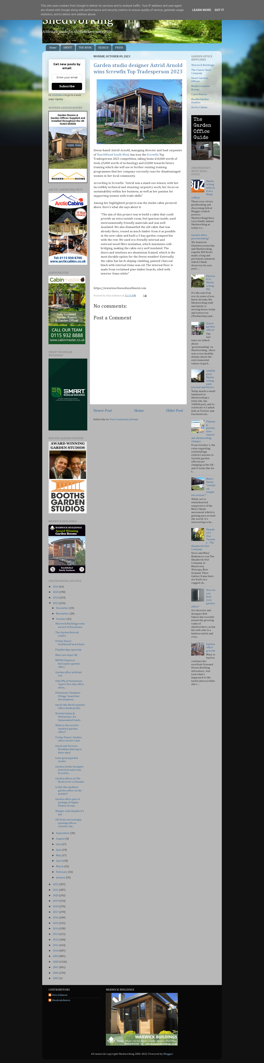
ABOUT (67, 47)
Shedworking (77, 20)
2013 (56, 934)
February (62, 872)
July (58, 844)
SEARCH (103, 47)
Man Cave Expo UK (66, 655)
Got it (219, 10)
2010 (56, 950)
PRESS (119, 47)
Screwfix (153, 154)
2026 (56, 586)
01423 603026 (68, 123)
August (60, 838)
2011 (56, 945)
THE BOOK (85, 47)
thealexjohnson (61, 1000)
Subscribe (67, 86)
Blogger (168, 1054)
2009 (56, 956)
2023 (56, 603)
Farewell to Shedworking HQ (210, 282)
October (61, 619)
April (59, 860)
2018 (56, 906)
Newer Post (102, 411)
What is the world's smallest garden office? (67, 728)
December (62, 608)
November (63, 613)
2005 (56, 978)
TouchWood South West (113, 154)
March (60, 866)
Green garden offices (210, 326)
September (63, 833)
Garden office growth (210, 647)
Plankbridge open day (68, 649)
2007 (56, 967)
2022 (56, 884)
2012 (56, 939)
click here (58, 95)
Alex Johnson (59, 995)
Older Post (174, 411)
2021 (56, 890)
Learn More (201, 10)
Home (53, 47)
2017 (56, 912)
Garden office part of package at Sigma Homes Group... (67, 802)
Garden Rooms (67, 115)
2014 (56, 928)
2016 (56, 917)
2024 (56, 597)
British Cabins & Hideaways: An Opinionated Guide (68, 716)
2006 (56, 973)
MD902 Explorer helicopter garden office (67, 663)
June (59, 849)
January (61, 877)
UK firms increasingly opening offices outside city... (68, 823)
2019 (56, 901)
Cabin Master (199, 94)
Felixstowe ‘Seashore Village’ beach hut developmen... (67, 696)
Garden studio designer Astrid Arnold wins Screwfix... (69, 770)
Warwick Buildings (202, 65)
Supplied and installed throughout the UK (68, 119)
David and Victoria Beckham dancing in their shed (68, 749)
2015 (56, 923)
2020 (56, 895)
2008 (56, 961)
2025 (56, 592)
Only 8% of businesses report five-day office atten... (69, 684)
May (59, 855)
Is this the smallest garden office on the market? (68, 790)
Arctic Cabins (199, 107)
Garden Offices (60, 118)
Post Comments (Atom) (124, 419)
